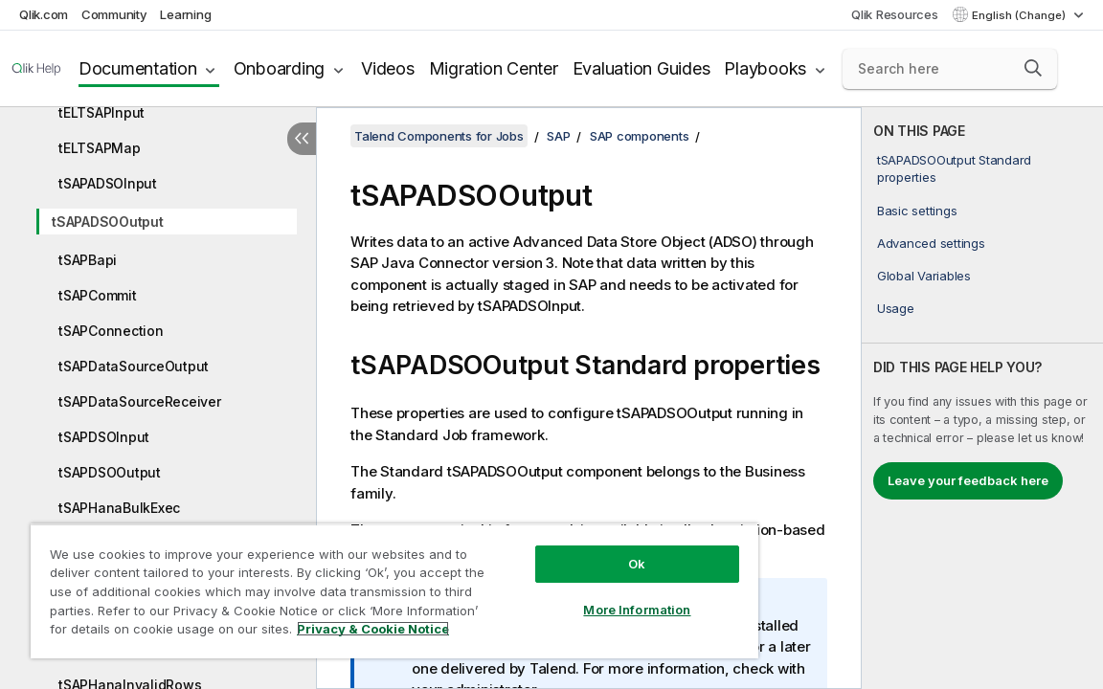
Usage (895, 308)
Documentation (138, 68)
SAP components (639, 136)
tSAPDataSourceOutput (133, 366)
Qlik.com (43, 14)
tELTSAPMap (99, 148)
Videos (388, 68)
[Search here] (950, 69)
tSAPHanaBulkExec (119, 508)
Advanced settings (931, 243)
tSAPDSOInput (103, 437)
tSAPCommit (97, 295)
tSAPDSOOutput (109, 472)
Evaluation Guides (641, 68)
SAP (558, 136)
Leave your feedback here (968, 480)
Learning (185, 14)
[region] (350, 583)
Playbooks (765, 68)
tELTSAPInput (101, 112)
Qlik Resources (894, 14)
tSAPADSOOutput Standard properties (954, 168)
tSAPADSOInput (107, 183)
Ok (563, 549)
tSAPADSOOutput (108, 221)
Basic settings (917, 210)
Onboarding (280, 68)
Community (114, 14)
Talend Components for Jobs (439, 136)
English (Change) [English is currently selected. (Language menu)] (1020, 15)
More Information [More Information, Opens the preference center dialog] (563, 595)
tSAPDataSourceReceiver (139, 401)
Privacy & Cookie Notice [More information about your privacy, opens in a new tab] (204, 632)
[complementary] (982, 398)
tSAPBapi (87, 260)
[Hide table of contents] (301, 138)
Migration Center (493, 68)
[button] (1033, 68)
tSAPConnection (111, 330)
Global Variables (924, 275)
